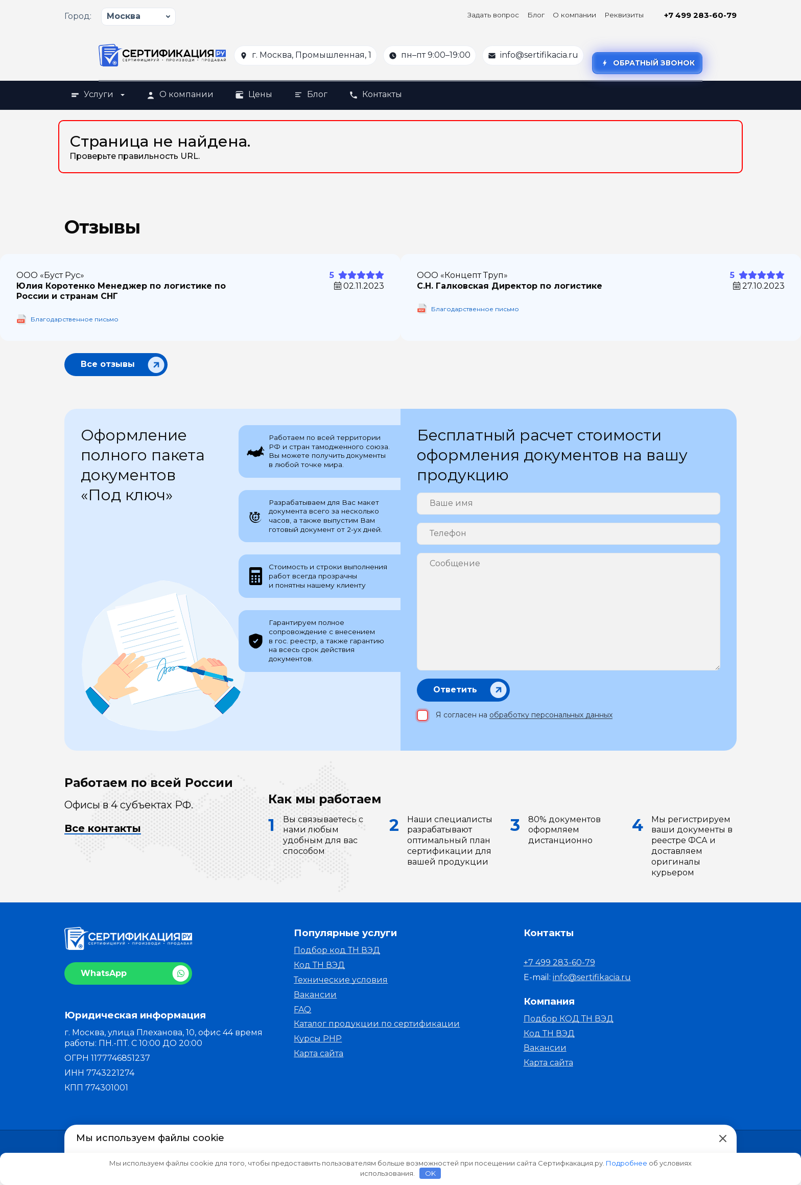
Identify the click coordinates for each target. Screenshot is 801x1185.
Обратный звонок (647, 63)
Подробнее (626, 1163)
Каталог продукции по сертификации (377, 1030)
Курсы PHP (318, 1045)
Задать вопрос (493, 15)
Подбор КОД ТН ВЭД (569, 1025)
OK (430, 1173)
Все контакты (102, 834)
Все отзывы (108, 364)
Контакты (375, 94)
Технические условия (341, 986)
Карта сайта (318, 1059)
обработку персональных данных (550, 721)
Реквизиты (624, 15)
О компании (574, 15)
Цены (253, 94)
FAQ (302, 1015)
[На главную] (162, 55)
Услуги (97, 94)
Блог (536, 15)
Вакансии (315, 1001)
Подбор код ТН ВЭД (337, 956)
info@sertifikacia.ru (539, 55)
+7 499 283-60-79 (700, 15)
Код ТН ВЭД (319, 971)
